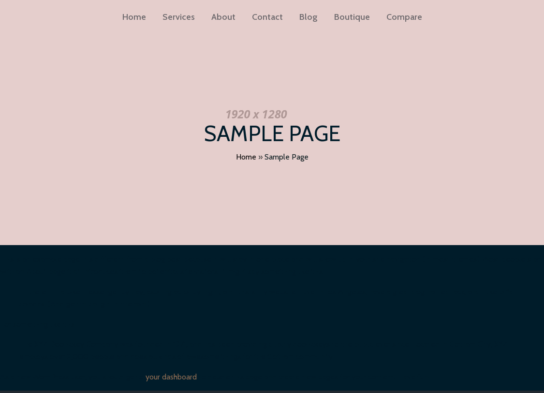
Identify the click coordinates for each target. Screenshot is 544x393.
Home (246, 156)
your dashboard (171, 376)
